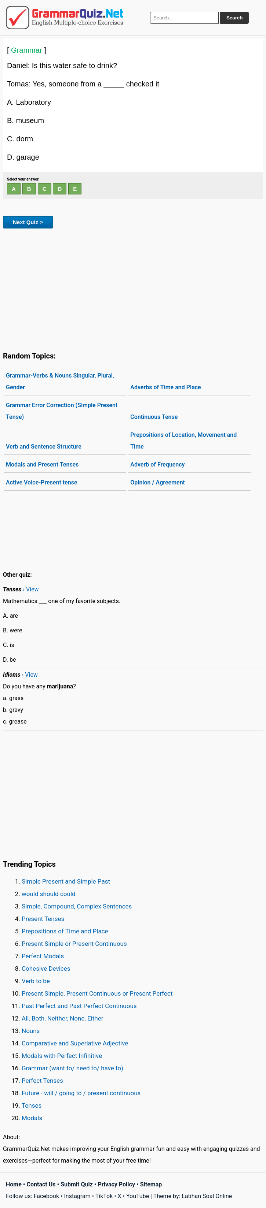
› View (31, 589)
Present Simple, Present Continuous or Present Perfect (97, 993)
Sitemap (151, 1184)
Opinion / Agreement (157, 482)
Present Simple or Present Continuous (74, 943)
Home (14, 1184)
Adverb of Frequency (157, 464)
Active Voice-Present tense (41, 482)
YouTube (137, 1196)
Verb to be (36, 981)
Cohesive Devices (46, 968)
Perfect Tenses (42, 1080)
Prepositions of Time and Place (65, 931)
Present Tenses (43, 918)
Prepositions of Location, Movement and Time (183, 440)
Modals (32, 1118)
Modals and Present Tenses (42, 464)
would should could (49, 893)
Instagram (77, 1196)
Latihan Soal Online (207, 1196)
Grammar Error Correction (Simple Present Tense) (61, 411)
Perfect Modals (43, 956)
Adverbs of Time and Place (165, 387)
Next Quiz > (28, 222)
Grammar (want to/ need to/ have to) (72, 1068)
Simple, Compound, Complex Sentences (77, 906)
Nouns (31, 1030)
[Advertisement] (133, 288)
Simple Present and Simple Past (66, 881)
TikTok (104, 1196)
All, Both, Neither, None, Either (62, 1018)
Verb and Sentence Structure (43, 446)
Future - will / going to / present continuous (81, 1093)
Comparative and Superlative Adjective (75, 1043)
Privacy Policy (116, 1184)
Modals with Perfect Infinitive (62, 1055)
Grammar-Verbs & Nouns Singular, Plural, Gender (60, 381)
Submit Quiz (77, 1184)
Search (234, 18)
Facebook (46, 1196)
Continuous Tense (154, 416)
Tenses (31, 1105)
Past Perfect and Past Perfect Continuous (79, 1006)
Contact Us (41, 1184)
